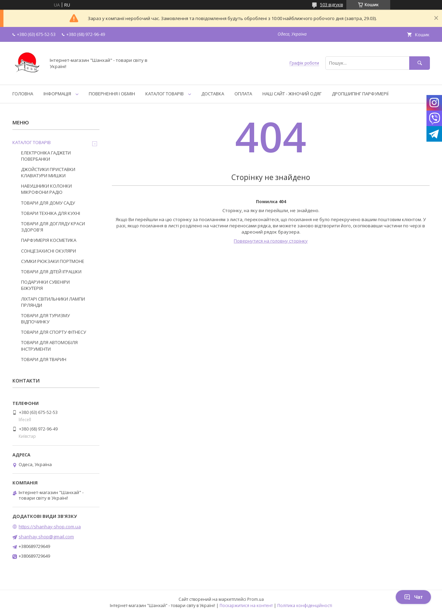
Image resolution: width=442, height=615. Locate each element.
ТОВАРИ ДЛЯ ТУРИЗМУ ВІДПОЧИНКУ (45, 318)
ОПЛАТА (243, 94)
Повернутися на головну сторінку (271, 241)
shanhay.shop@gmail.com (46, 536)
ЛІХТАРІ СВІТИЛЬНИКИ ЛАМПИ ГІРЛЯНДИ (53, 302)
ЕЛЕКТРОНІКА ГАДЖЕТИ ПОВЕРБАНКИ (46, 156)
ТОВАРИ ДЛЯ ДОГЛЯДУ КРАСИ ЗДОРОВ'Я (53, 226)
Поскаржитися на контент (246, 605)
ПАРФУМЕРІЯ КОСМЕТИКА (48, 240)
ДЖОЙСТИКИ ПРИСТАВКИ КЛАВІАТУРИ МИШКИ (48, 172)
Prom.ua (255, 599)
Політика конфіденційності (304, 605)
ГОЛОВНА (22, 94)
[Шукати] (419, 63)
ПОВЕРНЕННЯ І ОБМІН (112, 94)
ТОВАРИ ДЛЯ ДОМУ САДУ (48, 203)
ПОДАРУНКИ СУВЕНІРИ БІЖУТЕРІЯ (45, 285)
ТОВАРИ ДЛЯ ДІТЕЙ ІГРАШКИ (51, 271)
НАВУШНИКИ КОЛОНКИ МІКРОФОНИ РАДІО (46, 189)
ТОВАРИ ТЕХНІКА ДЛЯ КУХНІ (50, 213)
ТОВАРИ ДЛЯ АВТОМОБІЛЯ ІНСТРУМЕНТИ (49, 345)
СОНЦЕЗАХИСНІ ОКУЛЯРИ (48, 251)
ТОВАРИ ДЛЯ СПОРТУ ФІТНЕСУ (53, 332)
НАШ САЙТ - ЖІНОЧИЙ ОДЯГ (291, 94)
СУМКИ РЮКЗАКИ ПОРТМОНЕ (52, 261)
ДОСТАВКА (212, 94)
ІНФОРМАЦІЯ (57, 94)
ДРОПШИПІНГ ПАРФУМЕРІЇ (360, 94)
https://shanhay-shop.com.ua (50, 526)
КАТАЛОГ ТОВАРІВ (164, 94)
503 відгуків (331, 5)
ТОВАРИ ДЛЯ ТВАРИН (43, 359)
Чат (413, 597)
